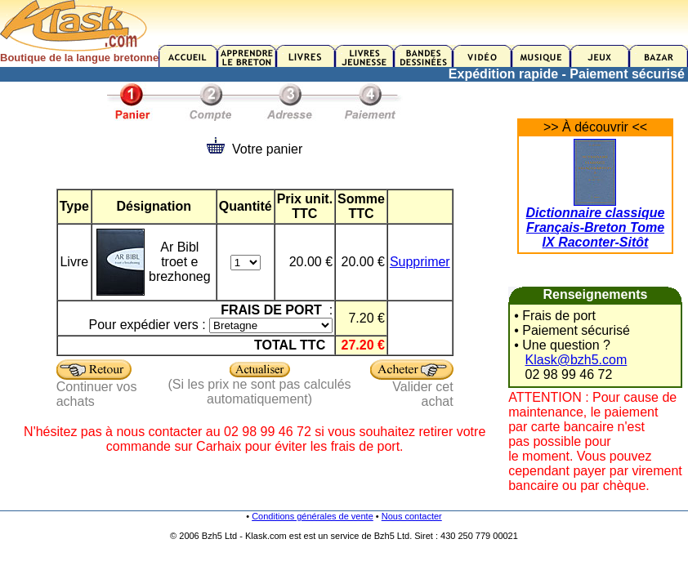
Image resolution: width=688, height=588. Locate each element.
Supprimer (420, 262)
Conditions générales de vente (312, 516)
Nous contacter (412, 516)
